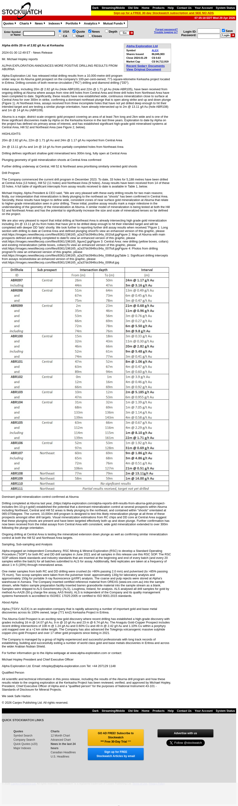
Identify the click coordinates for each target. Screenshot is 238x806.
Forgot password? (166, 29)
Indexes (56, 24)
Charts (26, 24)
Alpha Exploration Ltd (142, 46)
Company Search (24, 739)
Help (171, 8)
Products (158, 8)
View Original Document (143, 69)
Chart (80, 36)
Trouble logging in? (166, 32)
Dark (95, 8)
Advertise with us (185, 733)
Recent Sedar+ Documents (145, 66)
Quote (80, 31)
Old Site (133, 8)
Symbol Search (22, 735)
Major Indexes (22, 748)
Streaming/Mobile (113, 8)
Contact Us (184, 8)
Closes (97, 36)
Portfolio (73, 24)
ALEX (155, 50)
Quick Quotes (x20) (25, 744)
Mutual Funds (114, 24)
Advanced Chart (61, 739)
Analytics (92, 24)
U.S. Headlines (60, 756)
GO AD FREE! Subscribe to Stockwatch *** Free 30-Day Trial (116, 737)
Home (145, 8)
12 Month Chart (60, 735)
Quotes (10, 24)
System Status (225, 8)
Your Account (204, 8)
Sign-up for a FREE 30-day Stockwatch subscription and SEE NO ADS (164, 13)
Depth (113, 31)
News (40, 24)
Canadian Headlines (63, 752)
